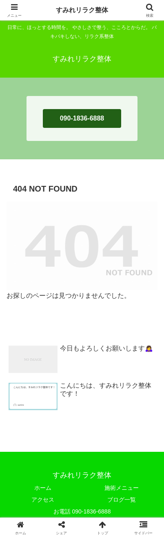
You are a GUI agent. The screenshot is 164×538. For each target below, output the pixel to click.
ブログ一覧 (121, 499)
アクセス (42, 499)
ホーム (42, 487)
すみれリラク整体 (82, 10)
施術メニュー (121, 487)
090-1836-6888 (82, 118)
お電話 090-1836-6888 (82, 511)
